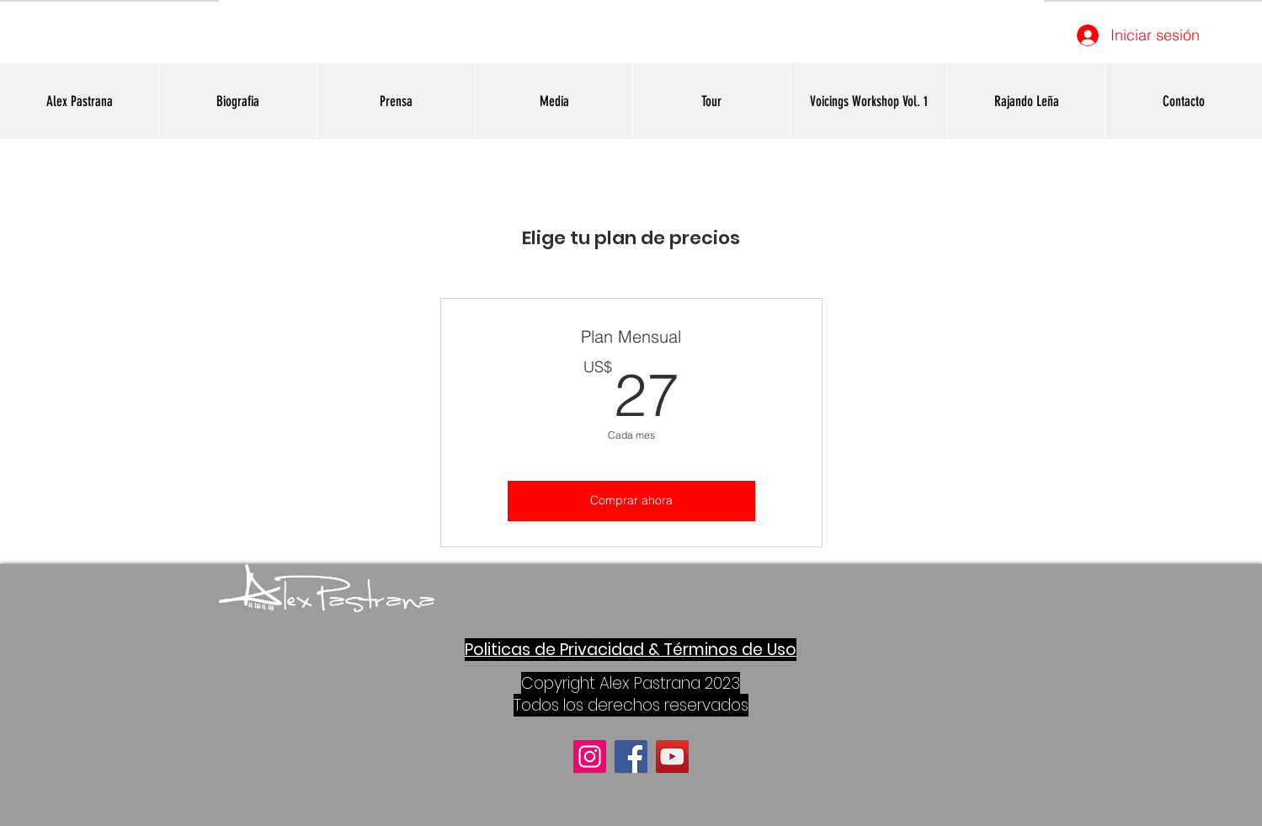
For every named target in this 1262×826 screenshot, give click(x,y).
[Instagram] (589, 756)
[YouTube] (672, 756)
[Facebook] (631, 756)
